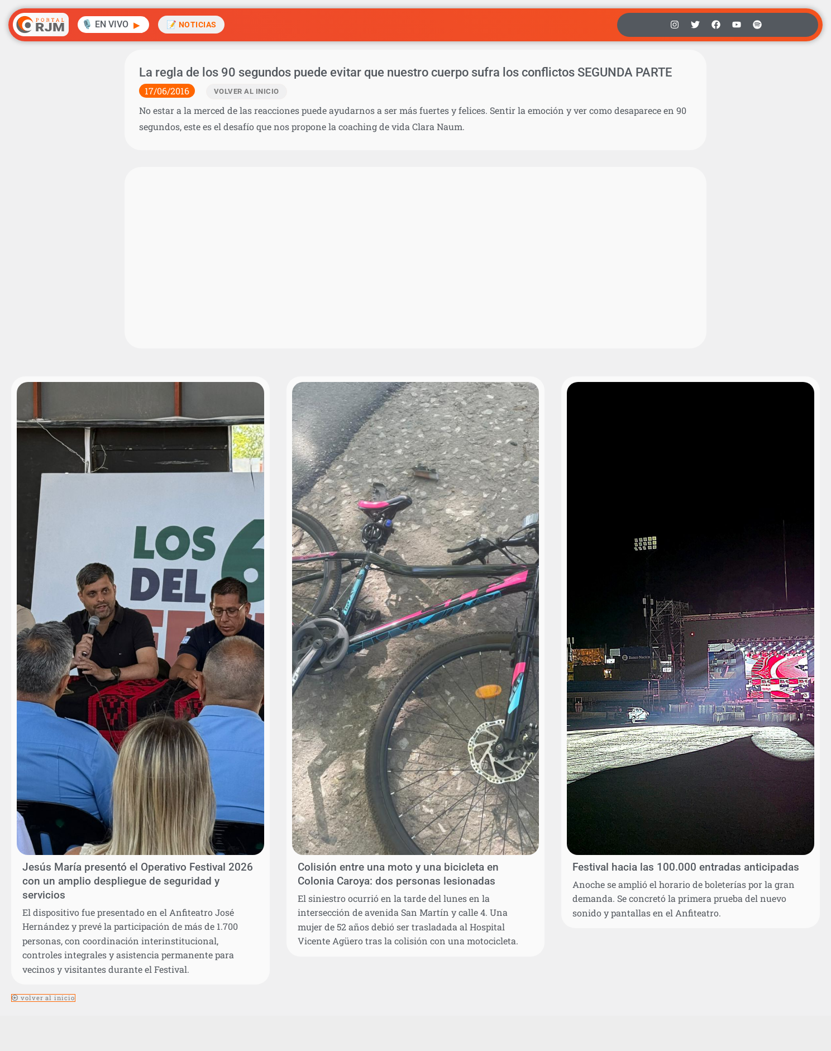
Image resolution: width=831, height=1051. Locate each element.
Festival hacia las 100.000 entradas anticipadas (685, 867)
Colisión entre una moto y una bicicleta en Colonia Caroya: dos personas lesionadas (398, 874)
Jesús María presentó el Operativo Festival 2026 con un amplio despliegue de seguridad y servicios (137, 881)
